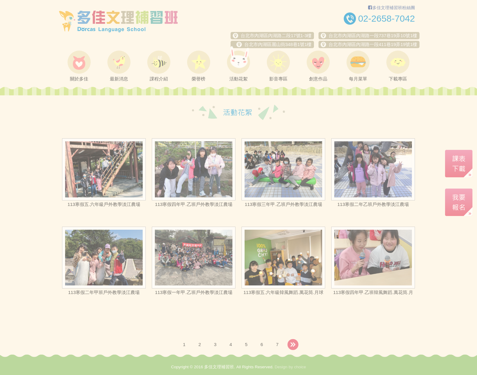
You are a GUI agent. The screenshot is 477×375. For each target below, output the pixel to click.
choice (300, 367)
